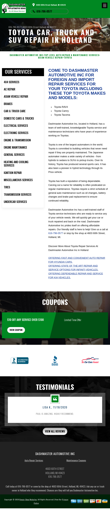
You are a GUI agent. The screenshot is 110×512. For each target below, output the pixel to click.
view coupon (21, 333)
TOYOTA (68, 57)
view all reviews (55, 436)
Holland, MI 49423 (47, 27)
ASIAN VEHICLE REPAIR (50, 57)
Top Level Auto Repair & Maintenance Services (71, 55)
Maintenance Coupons (76, 466)
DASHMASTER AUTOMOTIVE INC (26, 55)
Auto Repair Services (34, 466)
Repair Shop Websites (28, 505)
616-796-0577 (44, 11)
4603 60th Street (31, 27)
